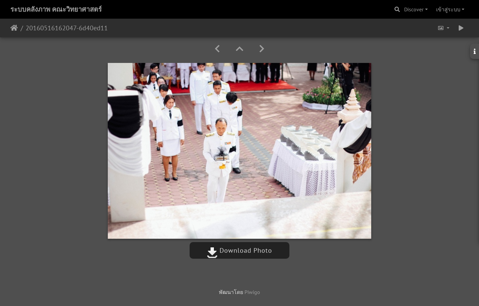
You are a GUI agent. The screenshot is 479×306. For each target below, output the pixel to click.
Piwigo (252, 292)
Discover (413, 9)
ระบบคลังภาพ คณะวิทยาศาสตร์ (56, 9)
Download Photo (239, 250)
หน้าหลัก (14, 28)
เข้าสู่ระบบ (448, 9)
